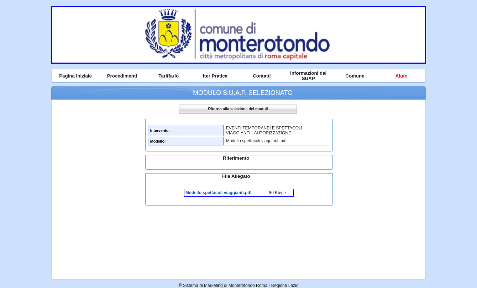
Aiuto (401, 76)
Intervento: (160, 130)
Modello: (158, 141)
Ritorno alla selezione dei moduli (238, 109)
